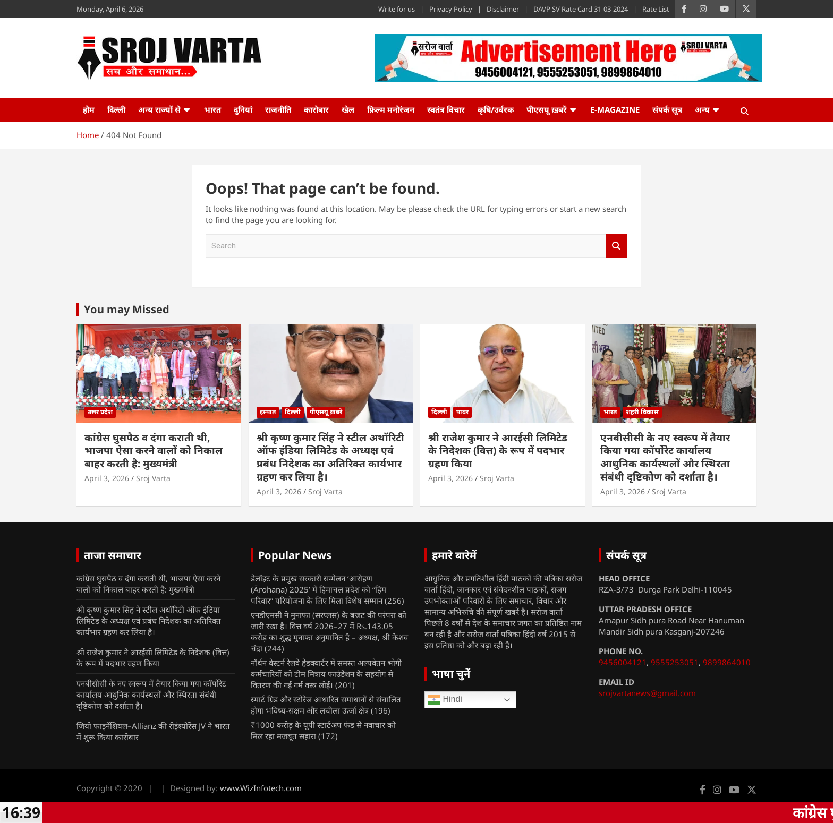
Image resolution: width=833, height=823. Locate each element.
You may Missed (126, 309)
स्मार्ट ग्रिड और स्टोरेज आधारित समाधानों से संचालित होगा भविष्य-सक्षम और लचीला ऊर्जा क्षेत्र (326, 705)
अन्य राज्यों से (159, 109)
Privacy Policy (450, 9)
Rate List (655, 9)
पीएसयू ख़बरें (546, 109)
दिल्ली (116, 109)
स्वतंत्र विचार (446, 109)
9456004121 (623, 662)
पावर (462, 411)
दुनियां (243, 109)
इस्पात (268, 411)
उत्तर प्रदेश (100, 411)
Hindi (445, 699)
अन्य (702, 109)
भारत (212, 109)
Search (616, 246)
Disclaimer (503, 9)
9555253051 (675, 662)
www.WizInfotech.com (261, 788)
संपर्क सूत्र (667, 109)
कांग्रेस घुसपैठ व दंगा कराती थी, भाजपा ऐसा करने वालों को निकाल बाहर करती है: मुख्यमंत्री (153, 450)
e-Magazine (615, 109)
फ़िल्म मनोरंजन (390, 109)
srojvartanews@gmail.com (647, 693)
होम (89, 109)
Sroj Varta (153, 478)
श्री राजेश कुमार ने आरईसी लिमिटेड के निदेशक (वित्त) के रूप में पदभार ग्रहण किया (497, 450)
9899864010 (727, 662)
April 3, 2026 (106, 478)
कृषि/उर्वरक (496, 109)
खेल (348, 109)
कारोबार (316, 109)
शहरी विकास (642, 411)
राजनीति (278, 109)
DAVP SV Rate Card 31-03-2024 (580, 9)
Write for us (396, 9)
